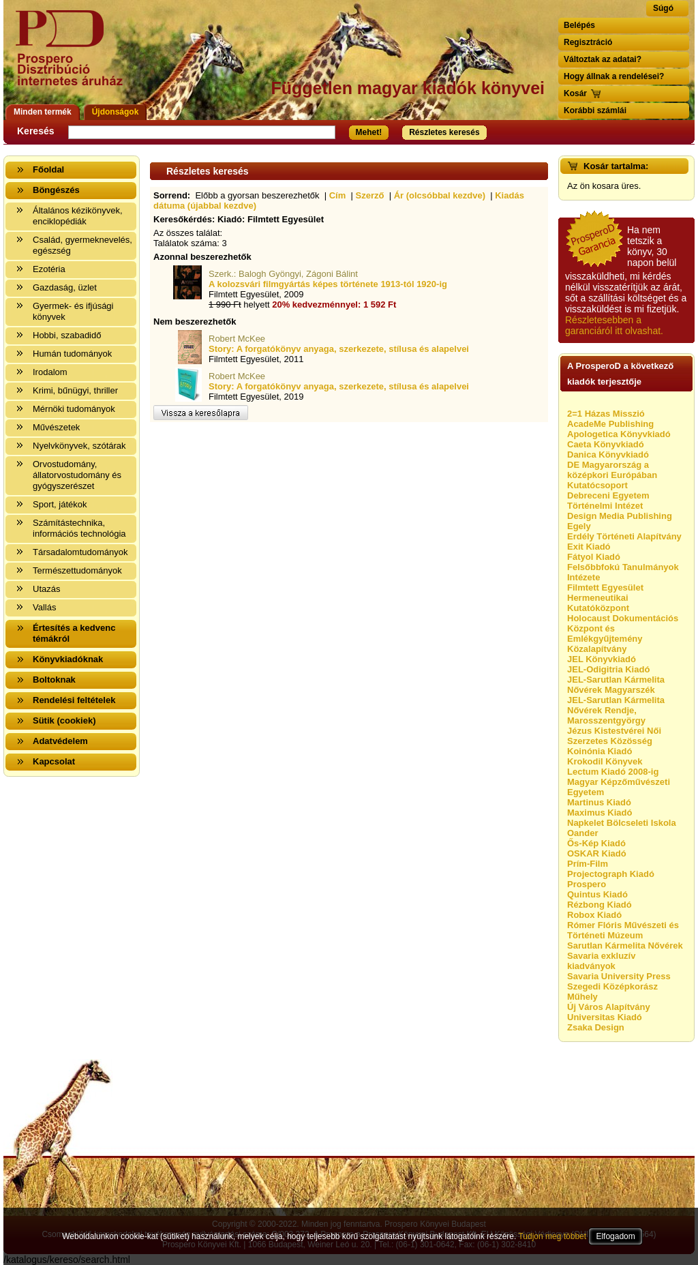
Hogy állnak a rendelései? (614, 76)
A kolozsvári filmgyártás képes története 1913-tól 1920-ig (328, 284)
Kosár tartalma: (615, 166)
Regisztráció (588, 42)
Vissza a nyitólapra (73, 56)
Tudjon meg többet (552, 1236)
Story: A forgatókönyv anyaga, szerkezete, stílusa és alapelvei (339, 349)
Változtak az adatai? (602, 59)
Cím (337, 195)
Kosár (575, 93)
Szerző (370, 195)
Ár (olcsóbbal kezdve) (439, 195)
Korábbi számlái (595, 110)
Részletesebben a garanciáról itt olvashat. (614, 325)
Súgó (663, 8)
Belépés (579, 25)
